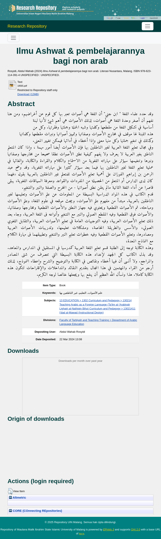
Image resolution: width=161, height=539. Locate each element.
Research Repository (27, 26)
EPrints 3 (108, 529)
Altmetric (17, 497)
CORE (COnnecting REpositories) (35, 510)
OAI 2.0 (135, 529)
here (81, 533)
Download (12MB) (28, 94)
